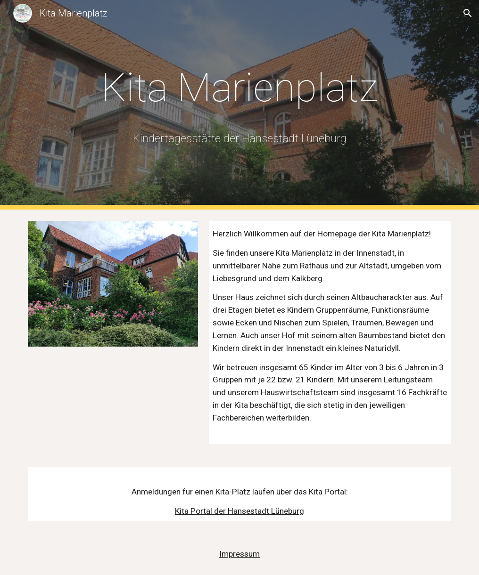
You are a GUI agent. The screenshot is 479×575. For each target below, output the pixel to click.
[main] (239, 88)
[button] (467, 13)
